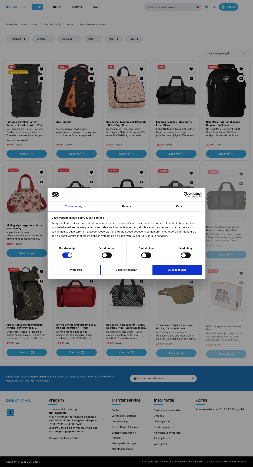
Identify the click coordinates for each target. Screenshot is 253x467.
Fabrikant (18, 38)
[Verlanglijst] (204, 7)
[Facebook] (10, 412)
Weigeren (76, 269)
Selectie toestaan (126, 269)
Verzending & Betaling (124, 415)
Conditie (43, 38)
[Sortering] (226, 53)
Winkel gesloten (162, 421)
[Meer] (243, 7)
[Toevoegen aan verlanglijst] (42, 69)
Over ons (159, 415)
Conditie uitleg (120, 421)
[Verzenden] (193, 378)
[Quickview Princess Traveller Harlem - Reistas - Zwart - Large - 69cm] (41, 78)
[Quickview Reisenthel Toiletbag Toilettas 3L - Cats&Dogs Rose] (141, 78)
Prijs (134, 38)
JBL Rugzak (63, 121)
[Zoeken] (196, 7)
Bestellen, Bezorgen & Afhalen (124, 435)
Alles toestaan (177, 269)
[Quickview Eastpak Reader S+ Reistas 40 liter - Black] (191, 78)
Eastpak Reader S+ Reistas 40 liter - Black (174, 123)
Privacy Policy (162, 438)
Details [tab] (126, 206)
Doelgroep (69, 38)
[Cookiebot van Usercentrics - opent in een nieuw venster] (186, 194)
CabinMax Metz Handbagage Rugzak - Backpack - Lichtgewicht (223, 123)
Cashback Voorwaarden (167, 410)
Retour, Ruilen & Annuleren (126, 427)
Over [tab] (179, 206)
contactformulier (69, 438)
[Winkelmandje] (227, 7)
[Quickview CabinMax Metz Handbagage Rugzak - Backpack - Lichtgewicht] (241, 78)
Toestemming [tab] (73, 206)
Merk (114, 38)
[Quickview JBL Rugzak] (91, 78)
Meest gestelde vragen (124, 443)
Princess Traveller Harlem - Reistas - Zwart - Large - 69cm (24, 123)
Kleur (93, 38)
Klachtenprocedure (122, 448)
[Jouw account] (212, 7)
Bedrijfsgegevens (164, 427)
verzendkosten (182, 461)
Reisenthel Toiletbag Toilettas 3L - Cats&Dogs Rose (126, 123)
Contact (116, 410)
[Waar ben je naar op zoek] (168, 7)
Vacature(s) (160, 444)
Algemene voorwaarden (167, 432)
